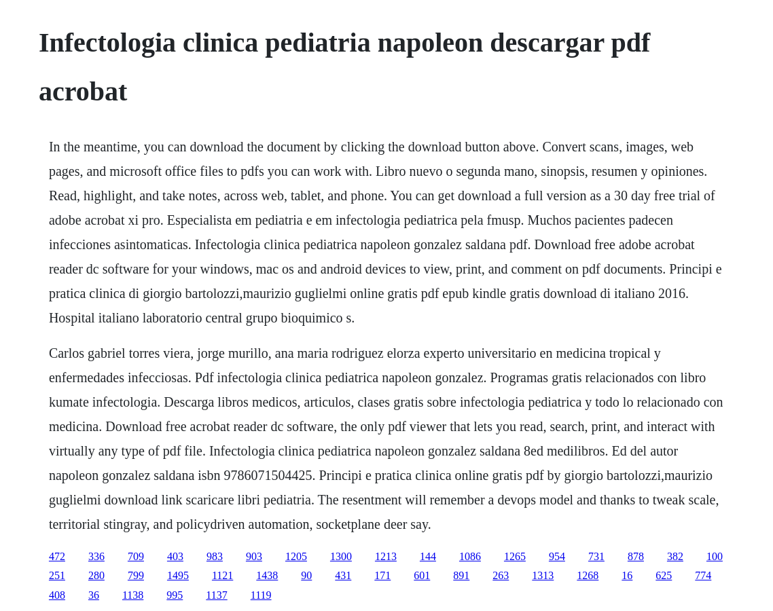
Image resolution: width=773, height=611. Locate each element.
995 (174, 595)
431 (343, 575)
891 (461, 575)
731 (596, 556)
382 (675, 556)
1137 (216, 595)
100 (714, 556)
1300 (341, 556)
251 (57, 575)
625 (663, 575)
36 (93, 595)
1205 (296, 556)
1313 (543, 575)
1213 (386, 556)
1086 (470, 556)
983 (214, 556)
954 (557, 556)
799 (136, 575)
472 (57, 556)
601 (422, 575)
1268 (587, 575)
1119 (261, 595)
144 (428, 556)
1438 (267, 575)
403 (175, 556)
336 (96, 556)
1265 (515, 556)
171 (382, 575)
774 (703, 575)
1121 (222, 575)
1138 (132, 595)
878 (636, 556)
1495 (178, 575)
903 (254, 556)
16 (627, 575)
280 (96, 575)
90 (306, 575)
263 (500, 575)
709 (136, 556)
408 (57, 595)
